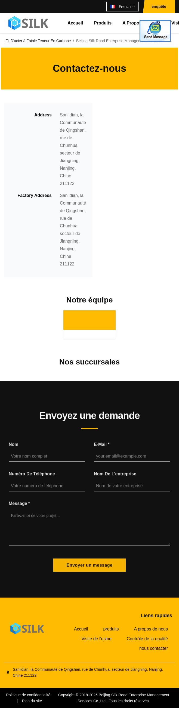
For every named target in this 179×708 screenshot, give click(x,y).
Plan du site (32, 701)
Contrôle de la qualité (147, 638)
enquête (159, 6)
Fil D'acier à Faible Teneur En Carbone (38, 41)
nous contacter (153, 648)
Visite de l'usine (96, 638)
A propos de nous (151, 629)
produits (103, 23)
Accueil (75, 23)
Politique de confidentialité (28, 695)
